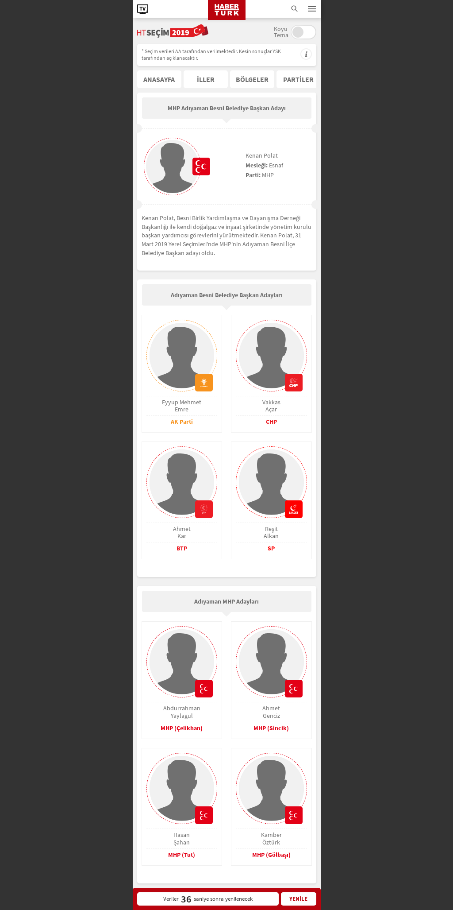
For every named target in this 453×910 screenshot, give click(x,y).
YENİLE (298, 898)
